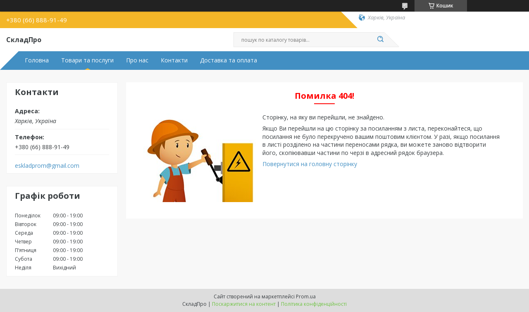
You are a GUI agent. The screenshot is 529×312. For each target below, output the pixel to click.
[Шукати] (380, 39)
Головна (37, 60)
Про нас (137, 60)
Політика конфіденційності (314, 303)
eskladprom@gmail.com (47, 165)
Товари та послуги (87, 60)
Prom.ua (306, 296)
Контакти (174, 60)
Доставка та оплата (228, 60)
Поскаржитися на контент (244, 303)
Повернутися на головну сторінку (309, 164)
